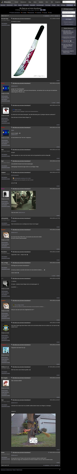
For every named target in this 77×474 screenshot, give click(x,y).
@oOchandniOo (15, 175)
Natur (58, 5)
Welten (3, 83)
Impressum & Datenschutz (6, 469)
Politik (15, 5)
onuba (2, 322)
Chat (47, 2)
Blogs (30, 2)
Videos (34, 2)
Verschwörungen (40, 5)
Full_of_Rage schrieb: (18, 305)
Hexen (29, 9)
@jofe (12, 130)
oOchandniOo (4, 218)
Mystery (20, 5)
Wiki (52, 2)
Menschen (3, 5)
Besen (32, 9)
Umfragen (63, 5)
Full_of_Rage (4, 262)
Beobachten (31, 12)
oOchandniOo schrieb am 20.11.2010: (22, 178)
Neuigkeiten (57, 2)
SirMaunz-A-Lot (5, 367)
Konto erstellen (69, 24)
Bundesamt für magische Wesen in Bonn (69, 52)
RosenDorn (4, 251)
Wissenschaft (9, 5)
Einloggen (69, 19)
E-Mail (44, 9)
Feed (41, 9)
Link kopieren (4, 23)
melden (58, 80)
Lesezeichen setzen (6, 25)
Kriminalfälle (25, 5)
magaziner (3, 344)
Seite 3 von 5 (5, 15)
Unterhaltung (69, 5)
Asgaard (3, 172)
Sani (2, 149)
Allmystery (7, 2)
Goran (2, 452)
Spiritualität (32, 5)
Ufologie (53, 5)
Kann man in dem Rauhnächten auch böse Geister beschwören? (69, 32)
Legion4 (3, 229)
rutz (2, 278)
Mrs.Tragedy (4, 377)
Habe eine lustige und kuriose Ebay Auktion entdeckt (69, 46)
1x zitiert (53, 102)
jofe (2, 105)
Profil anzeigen (5, 96)
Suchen (45, 12)
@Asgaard (13, 221)
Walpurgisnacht (68, 41)
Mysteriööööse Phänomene (69, 38)
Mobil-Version (19, 469)
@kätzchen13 (14, 86)
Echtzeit (16, 2)
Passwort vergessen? (69, 22)
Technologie (47, 5)
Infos (50, 12)
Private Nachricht (5, 97)
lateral (2, 188)
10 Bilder (24, 12)
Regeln (14, 469)
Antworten (39, 12)
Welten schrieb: (17, 109)
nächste (56, 15)
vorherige (47, 15)
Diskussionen (23, 2)
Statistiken (41, 2)
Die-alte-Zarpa (4, 18)
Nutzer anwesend (68, 9)
